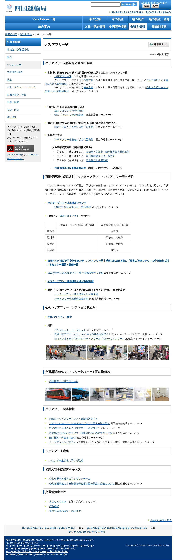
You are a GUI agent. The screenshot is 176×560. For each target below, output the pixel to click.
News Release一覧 (43, 19)
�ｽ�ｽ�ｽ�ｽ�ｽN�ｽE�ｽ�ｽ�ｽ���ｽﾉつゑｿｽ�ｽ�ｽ (117, 528)
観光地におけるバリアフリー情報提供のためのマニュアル (80, 433)
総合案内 (44, 26)
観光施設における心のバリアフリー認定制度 (73, 428)
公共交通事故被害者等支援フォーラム (69, 478)
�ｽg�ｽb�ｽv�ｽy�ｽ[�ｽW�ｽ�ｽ (127, 12)
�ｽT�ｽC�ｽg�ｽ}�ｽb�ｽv (158, 12)
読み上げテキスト (69, 216)
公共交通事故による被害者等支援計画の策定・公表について (82, 483)
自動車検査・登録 (16, 94)
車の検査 (118, 19)
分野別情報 (137, 26)
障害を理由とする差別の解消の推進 (73, 126)
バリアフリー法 (62, 76)
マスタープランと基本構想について (67, 202)
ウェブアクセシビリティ (62, 442)
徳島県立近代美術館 (97, 160)
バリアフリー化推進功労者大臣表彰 (73, 139)
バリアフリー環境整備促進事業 (71, 298)
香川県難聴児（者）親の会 (100, 156)
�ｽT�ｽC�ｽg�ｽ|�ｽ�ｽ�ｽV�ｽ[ (86, 531)
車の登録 (95, 19)
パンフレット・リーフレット (70, 330)
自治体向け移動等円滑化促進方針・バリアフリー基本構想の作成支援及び (87, 260)
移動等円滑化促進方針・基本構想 (72, 207)
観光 (9, 57)
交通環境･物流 (15, 72)
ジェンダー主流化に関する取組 (66, 460)
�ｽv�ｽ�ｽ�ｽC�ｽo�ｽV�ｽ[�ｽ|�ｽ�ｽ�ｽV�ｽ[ (48, 528)
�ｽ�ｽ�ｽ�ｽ (129, 4)
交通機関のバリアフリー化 (63, 381)
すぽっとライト (57, 501)
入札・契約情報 (95, 26)
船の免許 (138, 19)
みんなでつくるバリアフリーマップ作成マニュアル (75, 273)
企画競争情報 (118, 26)
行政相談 (54, 506)
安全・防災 (13, 109)
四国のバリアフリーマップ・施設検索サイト (73, 418)
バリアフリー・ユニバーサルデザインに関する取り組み (79, 423)
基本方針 (88, 80)
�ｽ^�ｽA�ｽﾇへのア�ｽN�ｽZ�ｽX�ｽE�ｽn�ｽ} (65, 540)
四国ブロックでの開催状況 (69, 110)
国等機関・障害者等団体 (62, 437)
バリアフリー (14, 64)
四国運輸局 (11, 34)
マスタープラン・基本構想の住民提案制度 (71, 281)
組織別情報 (159, 26)
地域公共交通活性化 (18, 49)
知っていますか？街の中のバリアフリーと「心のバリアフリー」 (89, 338)
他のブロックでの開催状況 (69, 114)
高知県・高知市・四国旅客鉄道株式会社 (107, 151)
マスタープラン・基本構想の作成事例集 (76, 294)
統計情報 (12, 117)
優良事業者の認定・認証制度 (65, 511)
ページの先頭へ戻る (161, 520)
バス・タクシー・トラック (21, 87)
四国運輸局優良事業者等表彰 (70, 168)
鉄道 (9, 79)
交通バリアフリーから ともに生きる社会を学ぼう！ (82, 334)
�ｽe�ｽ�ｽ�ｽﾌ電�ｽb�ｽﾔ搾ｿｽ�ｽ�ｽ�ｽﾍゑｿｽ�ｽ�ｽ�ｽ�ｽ (37, 551)
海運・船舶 (13, 102)
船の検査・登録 (159, 19)
